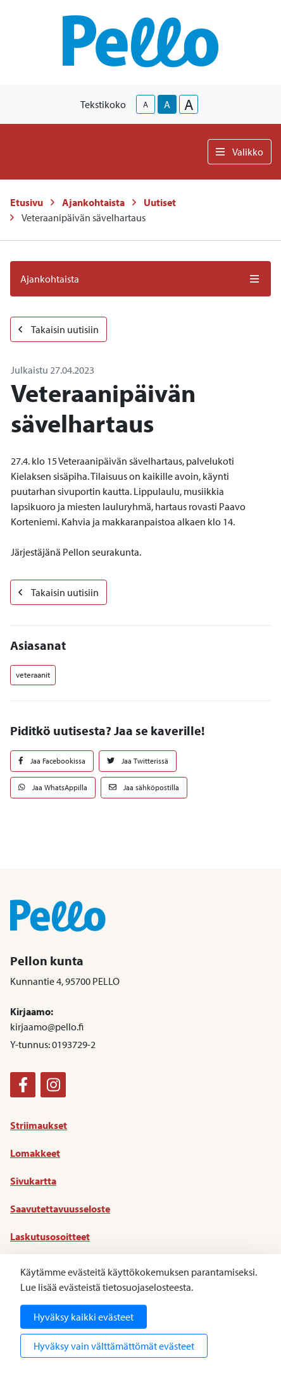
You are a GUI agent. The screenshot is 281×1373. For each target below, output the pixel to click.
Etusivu (26, 202)
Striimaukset (38, 1125)
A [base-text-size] (167, 104)
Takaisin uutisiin (58, 329)
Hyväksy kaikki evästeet (84, 1316)
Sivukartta (33, 1181)
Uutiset (160, 202)
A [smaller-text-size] (145, 104)
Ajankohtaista (93, 202)
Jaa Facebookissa (51, 761)
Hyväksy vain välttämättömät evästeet (114, 1345)
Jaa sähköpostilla (144, 787)
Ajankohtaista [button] (140, 278)
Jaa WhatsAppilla (52, 787)
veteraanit (33, 674)
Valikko (239, 151)
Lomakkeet (35, 1153)
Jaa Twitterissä (137, 761)
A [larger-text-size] (189, 104)
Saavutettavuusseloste (60, 1208)
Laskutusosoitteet (50, 1236)
